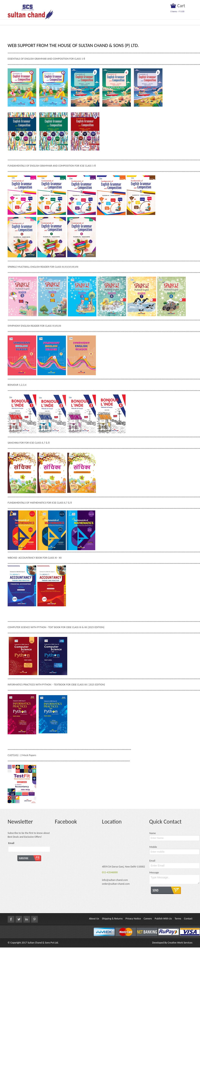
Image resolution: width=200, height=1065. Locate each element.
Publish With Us (163, 918)
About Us (94, 918)
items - (177, 11)
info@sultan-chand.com (115, 880)
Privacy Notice (133, 918)
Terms (178, 918)
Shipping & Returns (112, 918)
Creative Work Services (180, 942)
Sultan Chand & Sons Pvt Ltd (43, 942)
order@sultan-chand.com (116, 883)
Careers (148, 918)
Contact (188, 918)
